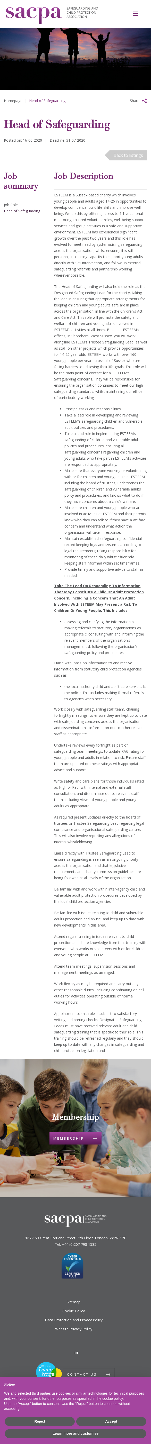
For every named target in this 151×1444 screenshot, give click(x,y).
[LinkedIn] (76, 1352)
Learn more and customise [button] (75, 1433)
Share (134, 100)
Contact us (82, 1374)
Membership (68, 1138)
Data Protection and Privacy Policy (74, 1320)
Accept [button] (111, 1421)
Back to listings (128, 155)
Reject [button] (39, 1421)
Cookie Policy (73, 1311)
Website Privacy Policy (73, 1329)
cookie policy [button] (112, 1398)
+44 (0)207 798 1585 (79, 1244)
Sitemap (73, 1302)
